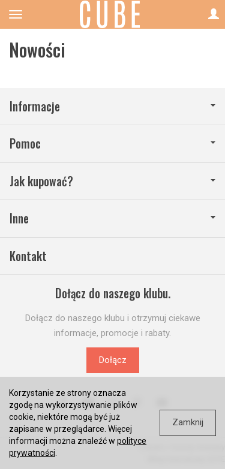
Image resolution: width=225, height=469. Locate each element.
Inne (112, 218)
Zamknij (187, 422)
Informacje (112, 106)
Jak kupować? (112, 181)
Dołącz (113, 360)
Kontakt (28, 256)
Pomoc (112, 143)
